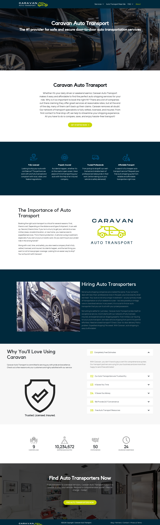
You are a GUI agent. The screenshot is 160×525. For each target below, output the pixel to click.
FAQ (130, 4)
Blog (112, 523)
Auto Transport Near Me (115, 4)
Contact (126, 523)
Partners (118, 523)
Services (99, 4)
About (138, 4)
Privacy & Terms (136, 523)
